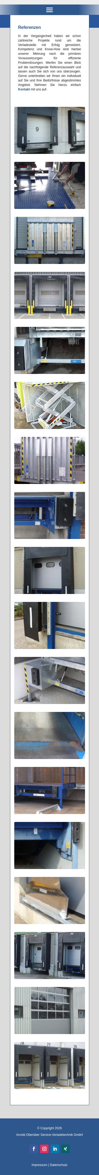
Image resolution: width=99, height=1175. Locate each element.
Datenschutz (59, 1165)
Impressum (39, 1165)
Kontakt (24, 89)
